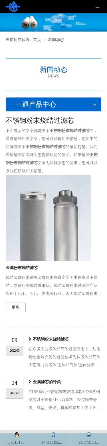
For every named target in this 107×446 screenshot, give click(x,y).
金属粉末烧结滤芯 (22, 268)
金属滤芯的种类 (47, 382)
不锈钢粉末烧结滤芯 (51, 339)
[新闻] (53, 22)
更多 (16, 307)
